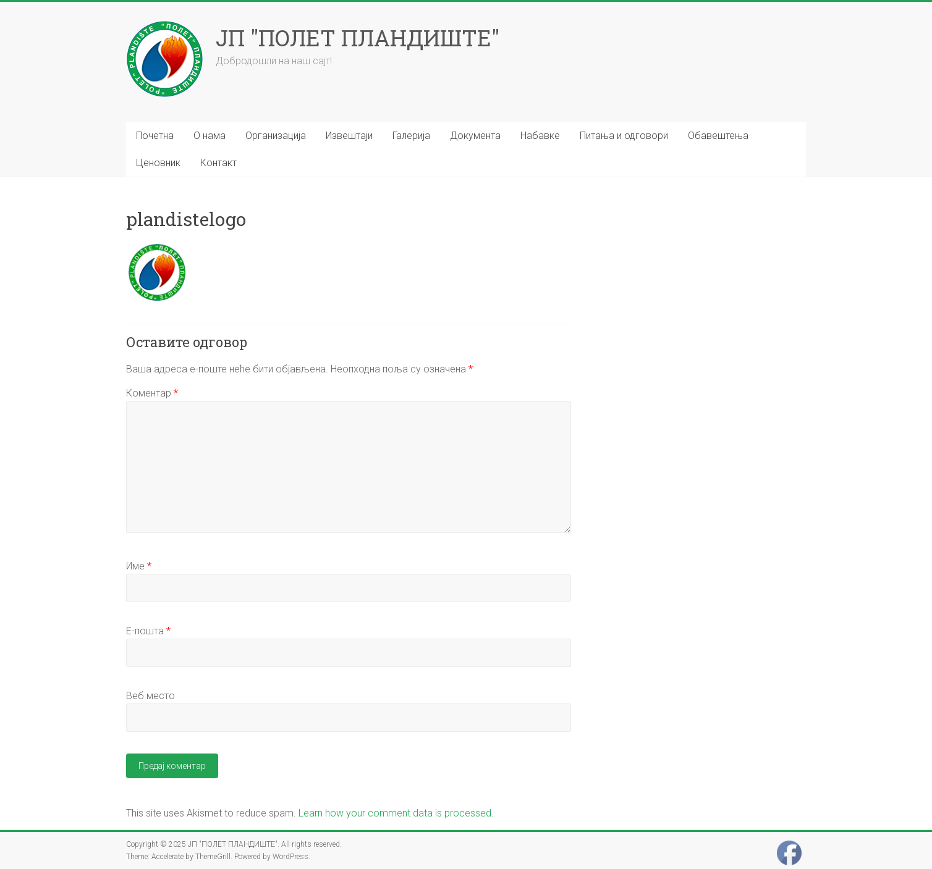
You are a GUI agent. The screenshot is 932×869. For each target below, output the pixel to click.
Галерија (411, 135)
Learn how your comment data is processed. (396, 813)
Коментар (152, 393)
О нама (209, 135)
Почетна (155, 135)
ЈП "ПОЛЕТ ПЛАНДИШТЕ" (357, 37)
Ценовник (158, 163)
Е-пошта (148, 631)
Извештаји (349, 135)
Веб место (150, 696)
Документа (475, 135)
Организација (275, 135)
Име (138, 566)
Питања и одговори (624, 135)
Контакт (218, 163)
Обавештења (718, 135)
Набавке (540, 135)
